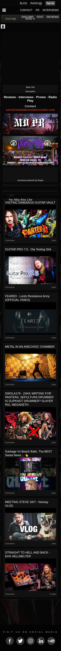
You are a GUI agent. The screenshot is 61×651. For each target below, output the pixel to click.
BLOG (23, 3)
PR (37, 10)
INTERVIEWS (51, 10)
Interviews (26, 97)
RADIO (34, 3)
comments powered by (30, 180)
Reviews (10, 97)
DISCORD (28, 17)
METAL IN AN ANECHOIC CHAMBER (29, 346)
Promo (41, 97)
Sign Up (50, 3)
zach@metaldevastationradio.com (30, 109)
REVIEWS (53, 17)
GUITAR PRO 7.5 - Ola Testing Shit (28, 249)
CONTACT (26, 10)
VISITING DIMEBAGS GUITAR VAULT (30, 202)
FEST (40, 17)
